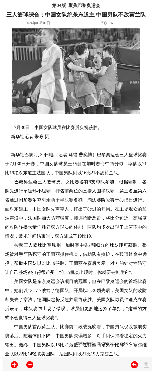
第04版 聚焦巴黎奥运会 (76, 5)
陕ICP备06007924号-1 (114, 343)
